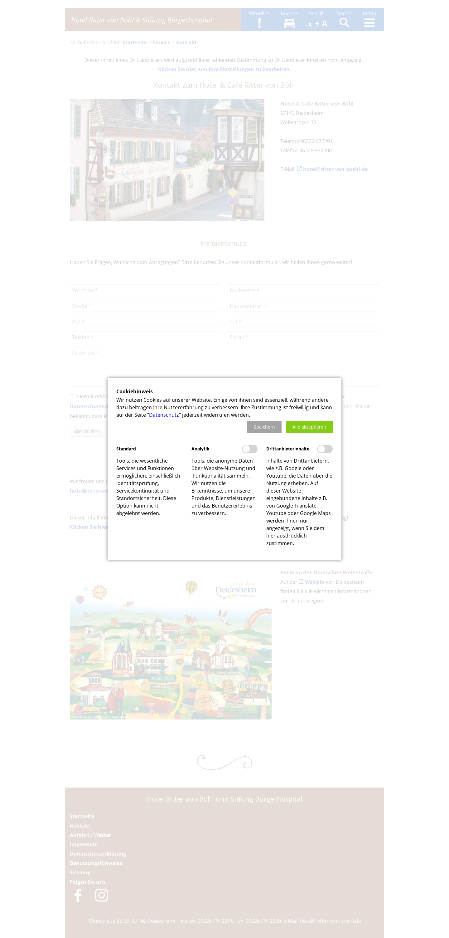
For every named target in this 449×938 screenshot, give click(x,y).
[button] (264, 427)
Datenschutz (164, 414)
